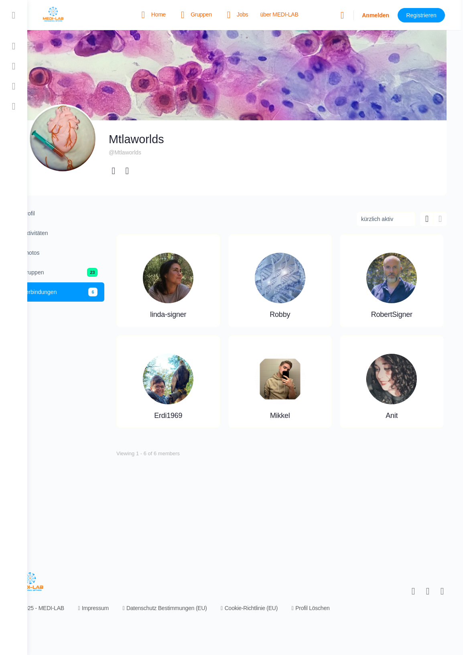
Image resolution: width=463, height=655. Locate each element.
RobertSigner (194, 416)
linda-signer (195, 314)
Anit (305, 516)
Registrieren (423, 15)
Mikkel (195, 516)
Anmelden (377, 15)
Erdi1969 (305, 416)
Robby (305, 314)
